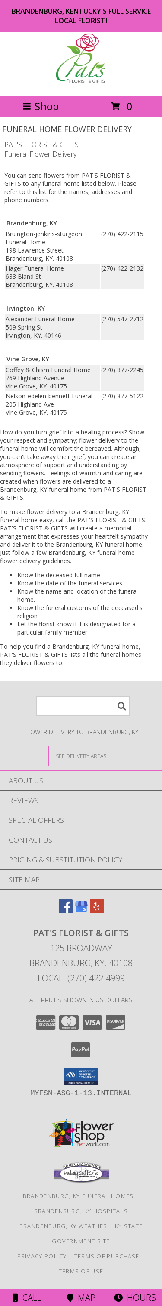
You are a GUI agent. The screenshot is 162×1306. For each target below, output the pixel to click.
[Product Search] (83, 706)
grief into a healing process (86, 432)
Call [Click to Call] (27, 1297)
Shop (40, 106)
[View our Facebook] (66, 910)
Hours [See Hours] (135, 1297)
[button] (81, 1076)
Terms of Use (81, 1271)
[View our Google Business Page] (81, 910)
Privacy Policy (42, 1256)
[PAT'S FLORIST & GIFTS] (80, 83)
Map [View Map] (81, 1297)
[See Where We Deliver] (81, 756)
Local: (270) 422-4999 (81, 978)
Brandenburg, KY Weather (63, 1226)
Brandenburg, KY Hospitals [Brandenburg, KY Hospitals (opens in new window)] (81, 1211)
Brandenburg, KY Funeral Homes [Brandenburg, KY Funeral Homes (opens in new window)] (78, 1196)
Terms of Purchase (107, 1256)
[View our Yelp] (97, 910)
